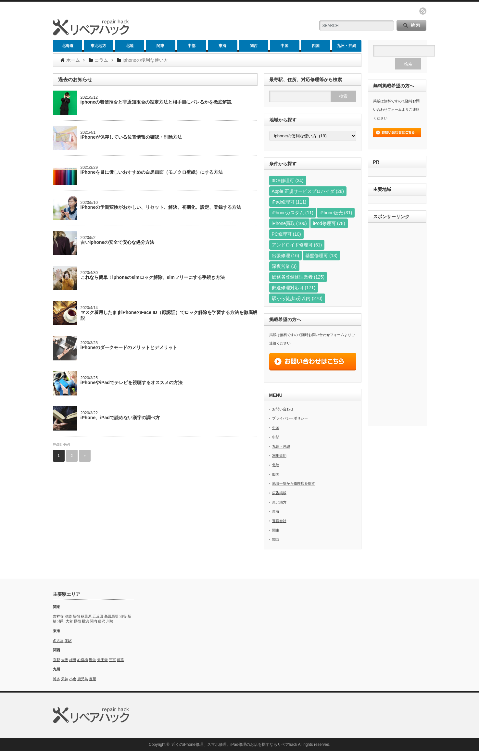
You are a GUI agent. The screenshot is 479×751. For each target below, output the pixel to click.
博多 (56, 679)
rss (422, 11)
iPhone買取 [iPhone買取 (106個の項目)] (289, 223)
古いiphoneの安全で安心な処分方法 (118, 242)
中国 (284, 46)
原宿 (77, 621)
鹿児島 (82, 679)
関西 (254, 46)
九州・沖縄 (346, 46)
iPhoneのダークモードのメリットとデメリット (129, 347)
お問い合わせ (283, 409)
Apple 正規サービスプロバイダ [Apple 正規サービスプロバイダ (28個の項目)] (308, 191)
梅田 (72, 660)
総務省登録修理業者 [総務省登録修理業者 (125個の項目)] (298, 277)
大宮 (69, 621)
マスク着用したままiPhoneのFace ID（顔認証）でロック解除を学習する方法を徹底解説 (169, 315)
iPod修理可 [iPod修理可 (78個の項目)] (329, 223)
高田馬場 (111, 616)
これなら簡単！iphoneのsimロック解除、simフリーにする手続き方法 (153, 277)
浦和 (61, 621)
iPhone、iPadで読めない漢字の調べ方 (120, 417)
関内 (93, 621)
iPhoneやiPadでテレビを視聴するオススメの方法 (132, 382)
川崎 (109, 621)
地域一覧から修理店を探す (293, 483)
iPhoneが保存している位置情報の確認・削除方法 (131, 137)
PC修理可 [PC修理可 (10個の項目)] (286, 234)
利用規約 (279, 455)
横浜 (85, 621)
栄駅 (68, 641)
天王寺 (102, 660)
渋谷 (123, 616)
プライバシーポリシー (290, 418)
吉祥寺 (58, 616)
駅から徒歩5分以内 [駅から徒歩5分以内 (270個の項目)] (297, 298)
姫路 (120, 660)
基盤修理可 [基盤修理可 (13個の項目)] (321, 255)
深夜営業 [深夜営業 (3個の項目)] (284, 266)
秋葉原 (86, 616)
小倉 (72, 679)
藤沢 (101, 621)
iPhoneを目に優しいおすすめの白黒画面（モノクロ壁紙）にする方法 (152, 172)
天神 (64, 679)
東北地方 (98, 46)
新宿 (76, 616)
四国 (316, 46)
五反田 (98, 616)
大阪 (64, 660)
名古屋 (58, 641)
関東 (160, 46)
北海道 (67, 46)
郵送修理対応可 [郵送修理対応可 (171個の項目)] (294, 287)
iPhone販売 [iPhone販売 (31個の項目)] (336, 212)
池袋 (68, 616)
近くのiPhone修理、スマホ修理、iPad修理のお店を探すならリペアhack (234, 744)
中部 (191, 46)
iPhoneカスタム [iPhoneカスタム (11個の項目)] (292, 212)
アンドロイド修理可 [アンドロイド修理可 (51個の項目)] (297, 244)
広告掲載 (279, 493)
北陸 (129, 46)
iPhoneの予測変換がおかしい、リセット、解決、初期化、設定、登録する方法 (161, 207)
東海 (222, 46)
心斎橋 (82, 660)
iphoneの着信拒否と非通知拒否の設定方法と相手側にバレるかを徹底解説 (156, 102)
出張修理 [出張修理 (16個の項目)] (285, 255)
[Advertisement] (397, 325)
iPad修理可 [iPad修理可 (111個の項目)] (289, 202)
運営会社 (279, 521)
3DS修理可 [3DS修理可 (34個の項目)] (288, 180)
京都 (56, 660)
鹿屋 (92, 679)
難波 (92, 660)
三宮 (112, 660)
